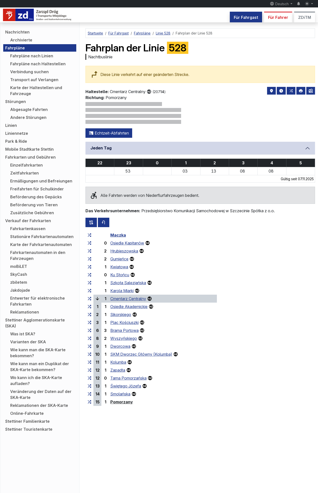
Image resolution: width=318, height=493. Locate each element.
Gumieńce (119, 258)
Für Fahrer (278, 17)
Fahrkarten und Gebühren (30, 157)
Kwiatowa (119, 266)
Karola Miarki (122, 290)
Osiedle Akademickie (129, 306)
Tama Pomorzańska (128, 378)
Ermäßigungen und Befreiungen (41, 180)
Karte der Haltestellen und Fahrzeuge (36, 90)
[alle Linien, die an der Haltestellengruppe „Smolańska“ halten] (89, 393)
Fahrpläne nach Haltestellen (38, 63)
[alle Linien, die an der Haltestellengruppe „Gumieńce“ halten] (89, 258)
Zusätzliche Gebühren (32, 212)
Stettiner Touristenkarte (28, 429)
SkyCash (18, 274)
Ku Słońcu (119, 274)
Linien (11, 125)
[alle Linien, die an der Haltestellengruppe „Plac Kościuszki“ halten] (89, 322)
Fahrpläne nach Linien (31, 55)
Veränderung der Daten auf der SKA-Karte (41, 394)
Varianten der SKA (28, 341)
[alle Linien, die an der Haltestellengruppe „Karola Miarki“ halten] (89, 290)
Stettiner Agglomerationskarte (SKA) (35, 322)
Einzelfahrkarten (26, 165)
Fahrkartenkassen (27, 228)
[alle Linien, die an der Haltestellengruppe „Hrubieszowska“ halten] (89, 250)
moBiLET (18, 266)
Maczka (118, 235)
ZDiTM (304, 17)
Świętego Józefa (125, 386)
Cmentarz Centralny (128, 298)
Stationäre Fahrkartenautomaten (42, 236)
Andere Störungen (28, 117)
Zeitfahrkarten (24, 173)
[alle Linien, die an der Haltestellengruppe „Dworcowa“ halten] (89, 346)
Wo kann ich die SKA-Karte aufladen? (36, 380)
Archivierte (21, 39)
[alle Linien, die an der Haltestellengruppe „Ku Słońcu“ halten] (89, 274)
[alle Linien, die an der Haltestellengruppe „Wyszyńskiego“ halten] (89, 338)
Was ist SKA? (22, 333)
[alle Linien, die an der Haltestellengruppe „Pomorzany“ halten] (89, 401)
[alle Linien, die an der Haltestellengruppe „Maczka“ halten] (89, 235)
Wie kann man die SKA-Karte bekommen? (38, 352)
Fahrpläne (15, 47)
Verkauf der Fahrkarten (28, 220)
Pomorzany (121, 401)
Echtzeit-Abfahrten (109, 133)
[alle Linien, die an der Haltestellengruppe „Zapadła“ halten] (89, 370)
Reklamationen (24, 312)
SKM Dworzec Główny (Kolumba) (141, 354)
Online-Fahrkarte (27, 413)
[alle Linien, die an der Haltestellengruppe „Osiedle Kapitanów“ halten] (89, 243)
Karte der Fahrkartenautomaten (41, 244)
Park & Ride (16, 141)
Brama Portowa (124, 330)
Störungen (15, 101)
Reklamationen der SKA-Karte (39, 405)
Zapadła (117, 370)
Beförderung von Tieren (34, 204)
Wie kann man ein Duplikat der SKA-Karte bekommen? (39, 366)
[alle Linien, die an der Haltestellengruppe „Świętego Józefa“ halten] (89, 386)
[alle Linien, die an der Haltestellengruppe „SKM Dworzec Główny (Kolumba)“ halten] (89, 354)
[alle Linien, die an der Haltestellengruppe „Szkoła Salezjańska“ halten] (89, 282)
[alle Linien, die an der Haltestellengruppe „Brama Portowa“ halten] (89, 330)
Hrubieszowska (124, 250)
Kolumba (118, 362)
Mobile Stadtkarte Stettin (29, 149)
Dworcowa (120, 346)
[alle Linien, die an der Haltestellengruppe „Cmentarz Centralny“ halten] (89, 298)
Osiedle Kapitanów (127, 243)
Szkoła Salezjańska (128, 282)
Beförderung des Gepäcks (36, 196)
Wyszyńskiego (123, 338)
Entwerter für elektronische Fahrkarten (37, 301)
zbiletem (18, 282)
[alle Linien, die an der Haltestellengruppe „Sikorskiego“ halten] (89, 314)
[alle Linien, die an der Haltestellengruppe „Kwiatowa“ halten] (89, 266)
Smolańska (120, 393)
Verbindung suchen (29, 71)
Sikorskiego (120, 314)
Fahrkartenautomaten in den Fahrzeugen (37, 255)
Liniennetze (16, 133)
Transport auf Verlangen (34, 79)
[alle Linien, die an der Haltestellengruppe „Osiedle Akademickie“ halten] (89, 306)
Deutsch (280, 3)
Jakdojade (20, 290)
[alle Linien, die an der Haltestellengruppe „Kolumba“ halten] (89, 362)
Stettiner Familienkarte (27, 421)
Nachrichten (17, 32)
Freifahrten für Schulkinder (37, 188)
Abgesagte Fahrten (29, 109)
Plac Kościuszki (124, 322)
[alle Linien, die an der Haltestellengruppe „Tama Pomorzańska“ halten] (89, 378)
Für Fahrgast (246, 17)
